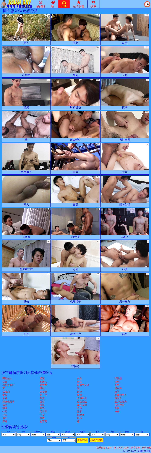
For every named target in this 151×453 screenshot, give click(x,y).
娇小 (79, 391)
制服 (117, 408)
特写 (4, 411)
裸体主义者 (83, 385)
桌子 (117, 391)
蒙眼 (4, 395)
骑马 (79, 408)
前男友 (43, 385)
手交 (42, 415)
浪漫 (42, 378)
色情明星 (82, 398)
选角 (4, 405)
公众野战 (82, 401)
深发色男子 (8, 401)
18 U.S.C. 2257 (121, 447)
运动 (117, 381)
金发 (4, 398)
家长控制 (146, 447)
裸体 (79, 381)
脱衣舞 (118, 388)
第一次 (43, 395)
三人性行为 (121, 401)
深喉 (4, 421)
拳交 (42, 398)
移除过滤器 (96, 440)
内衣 (79, 378)
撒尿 (79, 395)
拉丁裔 (43, 421)
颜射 (42, 388)
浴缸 (4, 381)
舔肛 (79, 411)
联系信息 (101, 447)
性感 (79, 418)
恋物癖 (43, 391)
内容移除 (135, 447)
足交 (42, 401)
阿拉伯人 (7, 378)
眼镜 (42, 408)
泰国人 (118, 398)
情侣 (4, 418)
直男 (117, 385)
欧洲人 (43, 381)
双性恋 (6, 391)
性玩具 (80, 415)
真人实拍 (82, 405)
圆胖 (4, 408)
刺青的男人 (121, 395)
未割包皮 (119, 405)
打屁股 (118, 378)
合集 (4, 415)
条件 (109, 447)
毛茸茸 (43, 411)
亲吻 (42, 418)
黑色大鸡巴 (8, 385)
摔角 (117, 411)
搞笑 (42, 405)
